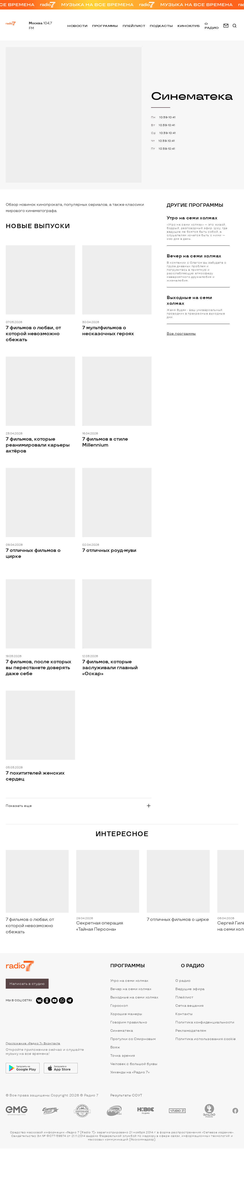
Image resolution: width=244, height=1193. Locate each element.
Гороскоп (119, 1006)
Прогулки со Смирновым (133, 1039)
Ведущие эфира (190, 989)
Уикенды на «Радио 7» (130, 1072)
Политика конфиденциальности (204, 1022)
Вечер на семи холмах (131, 989)
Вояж (115, 1047)
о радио (212, 26)
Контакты (184, 1014)
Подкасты (161, 26)
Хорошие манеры (126, 1014)
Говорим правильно (128, 1022)
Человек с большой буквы (134, 1064)
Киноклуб (189, 26)
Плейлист (134, 26)
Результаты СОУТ (126, 1095)
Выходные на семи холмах (134, 997)
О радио (183, 981)
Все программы (181, 334)
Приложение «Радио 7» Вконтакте (33, 1043)
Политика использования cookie (205, 1039)
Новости (77, 26)
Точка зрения (122, 1056)
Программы (105, 26)
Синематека (121, 1031)
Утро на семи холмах (129, 981)
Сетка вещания (189, 1006)
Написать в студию (27, 984)
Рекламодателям (190, 1031)
